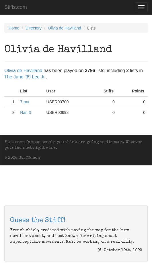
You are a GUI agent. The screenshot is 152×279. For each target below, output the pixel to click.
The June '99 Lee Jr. (25, 76)
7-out (24, 102)
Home (14, 28)
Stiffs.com (15, 7)
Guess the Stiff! (37, 220)
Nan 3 (25, 112)
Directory (34, 28)
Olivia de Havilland (64, 28)
